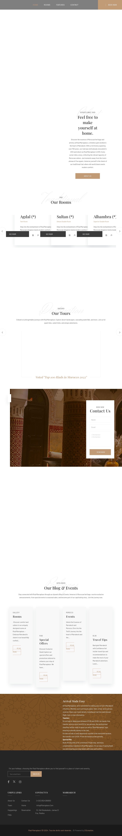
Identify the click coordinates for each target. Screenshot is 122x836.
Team (10, 805)
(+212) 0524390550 (43, 800)
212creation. (89, 830)
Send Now (101, 452)
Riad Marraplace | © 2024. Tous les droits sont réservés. (50, 830)
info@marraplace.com (44, 805)
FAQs (10, 815)
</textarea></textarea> (100, 439)
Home (23, 805)
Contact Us (25, 800)
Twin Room (24, 221)
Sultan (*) (65, 216)
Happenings (12, 810)
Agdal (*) (28, 216)
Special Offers (44, 641)
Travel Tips (100, 639)
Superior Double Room (101, 221)
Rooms (17, 616)
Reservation (26, 810)
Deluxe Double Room (64, 221)
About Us (87, 176)
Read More (17, 650)
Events (70, 616)
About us (11, 800)
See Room (19, 233)
